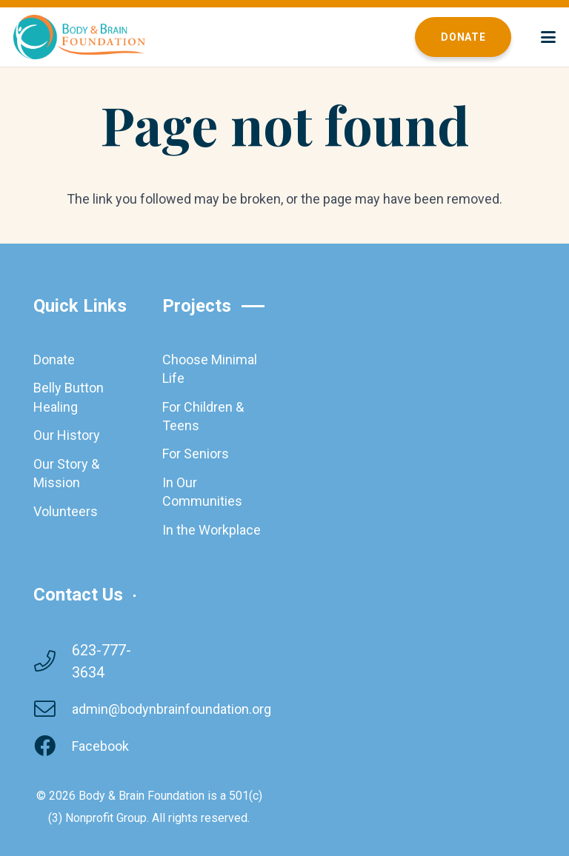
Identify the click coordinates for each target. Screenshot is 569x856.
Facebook (100, 746)
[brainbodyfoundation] (79, 37)
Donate (54, 359)
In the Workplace (211, 530)
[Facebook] (52, 747)
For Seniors (195, 453)
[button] (548, 37)
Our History (66, 435)
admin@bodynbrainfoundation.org (171, 709)
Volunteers (65, 511)
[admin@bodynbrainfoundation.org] (52, 709)
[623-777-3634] (52, 661)
